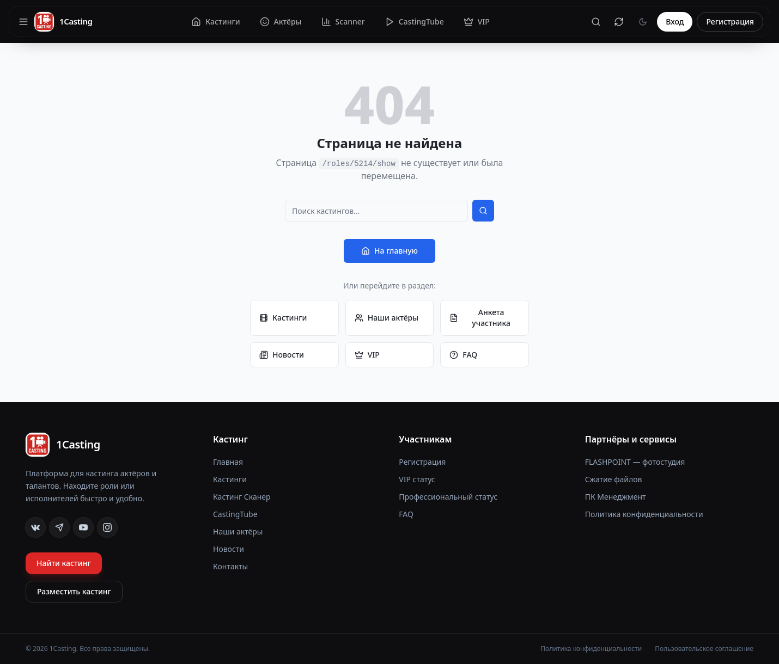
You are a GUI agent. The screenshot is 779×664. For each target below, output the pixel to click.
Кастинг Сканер (242, 496)
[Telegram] (59, 527)
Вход (675, 21)
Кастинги (283, 317)
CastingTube (235, 514)
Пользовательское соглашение (704, 648)
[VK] (35, 527)
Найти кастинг (63, 563)
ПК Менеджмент (615, 496)
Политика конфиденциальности (644, 514)
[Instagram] (107, 527)
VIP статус (417, 479)
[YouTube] (83, 527)
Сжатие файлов (613, 479)
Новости (281, 354)
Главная (228, 462)
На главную (389, 250)
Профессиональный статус (448, 496)
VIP (367, 354)
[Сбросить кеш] (619, 22)
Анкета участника (479, 317)
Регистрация (730, 21)
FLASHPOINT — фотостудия (635, 462)
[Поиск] (596, 22)
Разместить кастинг (74, 591)
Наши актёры (387, 317)
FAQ (463, 354)
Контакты (230, 566)
